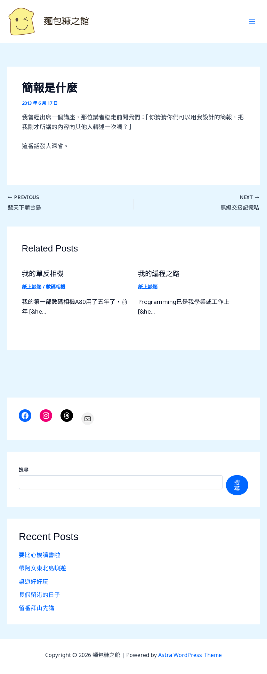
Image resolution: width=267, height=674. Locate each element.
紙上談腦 (31, 286)
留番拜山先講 (36, 608)
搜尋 (24, 469)
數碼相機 (55, 286)
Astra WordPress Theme (190, 655)
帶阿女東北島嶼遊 (42, 568)
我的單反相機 (43, 274)
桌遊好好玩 (33, 582)
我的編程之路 (159, 274)
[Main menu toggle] (252, 21)
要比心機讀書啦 (39, 555)
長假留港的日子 (39, 595)
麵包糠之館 (66, 21)
